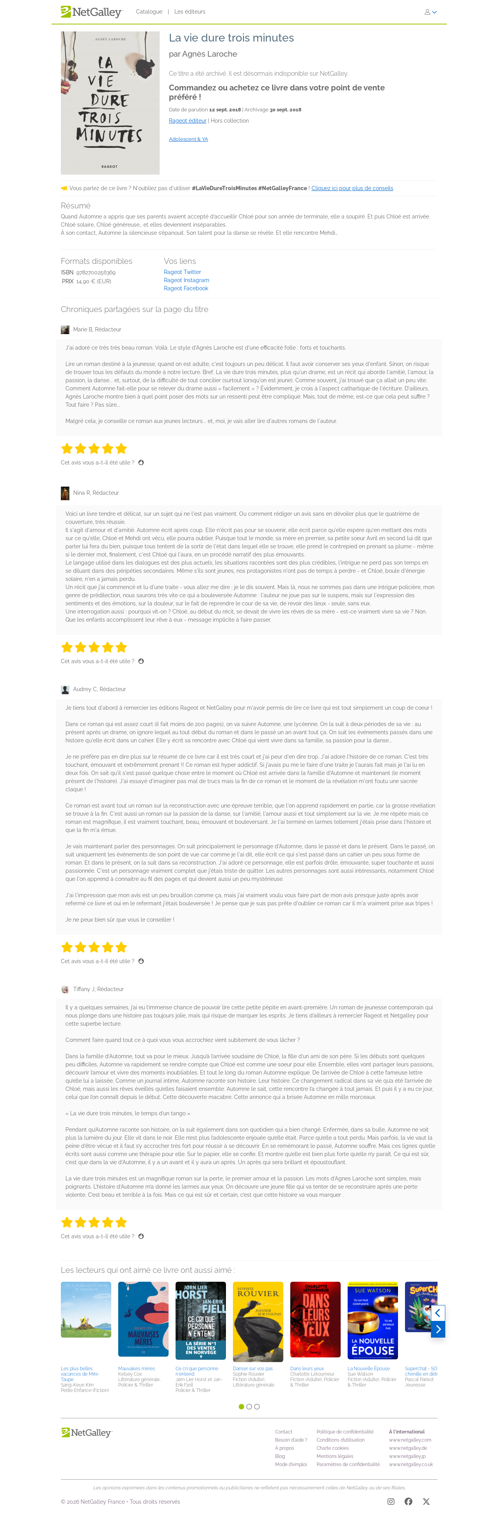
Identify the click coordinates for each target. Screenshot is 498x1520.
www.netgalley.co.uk (411, 1464)
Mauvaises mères (136, 1368)
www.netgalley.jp (407, 1456)
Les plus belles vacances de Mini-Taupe (80, 1374)
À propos (284, 1448)
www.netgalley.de (408, 1448)
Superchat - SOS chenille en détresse (426, 1371)
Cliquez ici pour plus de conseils (352, 188)
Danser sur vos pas (253, 1368)
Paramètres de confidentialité (348, 1464)
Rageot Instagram (186, 280)
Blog (280, 1456)
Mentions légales (335, 1456)
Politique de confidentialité (345, 1432)
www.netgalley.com (410, 1440)
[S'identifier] (431, 12)
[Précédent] (438, 1313)
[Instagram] (391, 1503)
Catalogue (149, 12)
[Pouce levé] (141, 462)
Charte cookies (333, 1448)
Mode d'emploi (291, 1464)
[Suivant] (438, 1329)
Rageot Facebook (186, 288)
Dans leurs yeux (307, 1368)
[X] (426, 1503)
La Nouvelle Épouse (369, 1368)
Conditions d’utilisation (341, 1440)
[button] (86, 1322)
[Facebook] (408, 1503)
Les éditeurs (189, 12)
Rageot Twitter (182, 272)
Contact (283, 1432)
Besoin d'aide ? (291, 1440)
